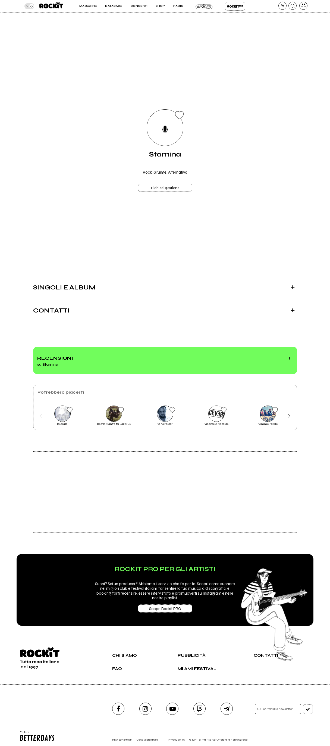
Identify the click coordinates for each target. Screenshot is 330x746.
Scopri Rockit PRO (165, 608)
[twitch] (199, 709)
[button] (41, 416)
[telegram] (227, 709)
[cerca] (292, 6)
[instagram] (145, 709)
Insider (204, 6)
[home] (51, 6)
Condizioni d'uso (147, 739)
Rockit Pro (235, 6)
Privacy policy (176, 739)
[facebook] (118, 709)
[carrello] (282, 6)
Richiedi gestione (165, 188)
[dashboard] (303, 6)
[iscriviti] (308, 709)
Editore (37, 736)
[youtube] (172, 709)
